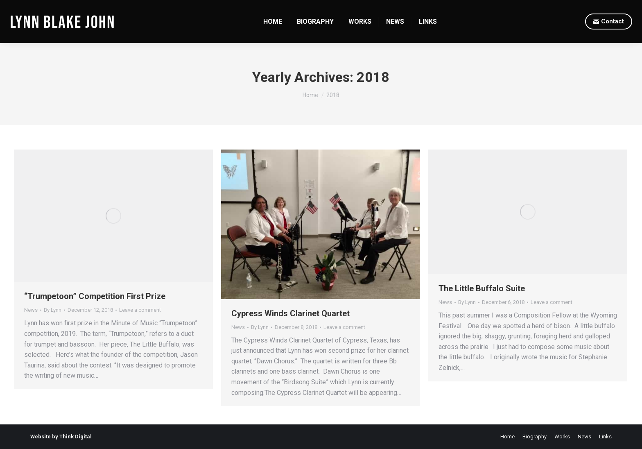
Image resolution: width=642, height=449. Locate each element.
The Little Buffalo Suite (482, 288)
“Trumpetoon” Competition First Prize (94, 296)
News (31, 310)
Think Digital (75, 436)
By (52, 310)
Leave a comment (140, 310)
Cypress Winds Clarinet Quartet (290, 313)
